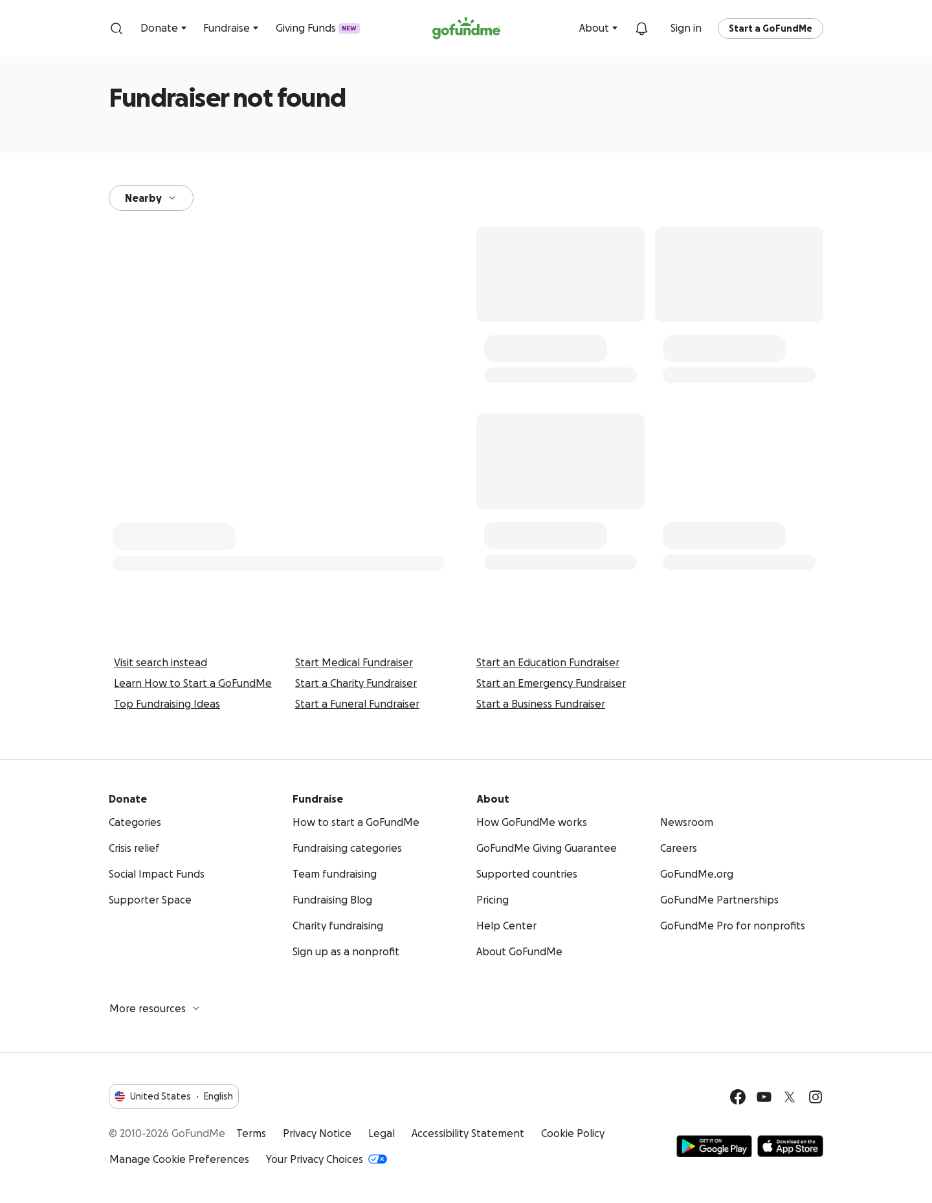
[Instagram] (815, 1097)
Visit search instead (160, 662)
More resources (155, 1008)
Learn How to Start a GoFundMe (193, 683)
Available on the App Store (790, 1146)
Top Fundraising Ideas (167, 704)
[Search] (116, 28)
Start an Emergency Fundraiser (551, 683)
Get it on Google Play (714, 1146)
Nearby (151, 198)
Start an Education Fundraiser (547, 662)
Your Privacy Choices (326, 1159)
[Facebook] (738, 1097)
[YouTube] (764, 1097)
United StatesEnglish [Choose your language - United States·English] (174, 1096)
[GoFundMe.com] (466, 28)
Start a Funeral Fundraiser (357, 704)
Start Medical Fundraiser (354, 662)
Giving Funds (318, 28)
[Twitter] (790, 1097)
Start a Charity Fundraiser (356, 683)
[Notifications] (641, 28)
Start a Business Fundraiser (540, 704)
